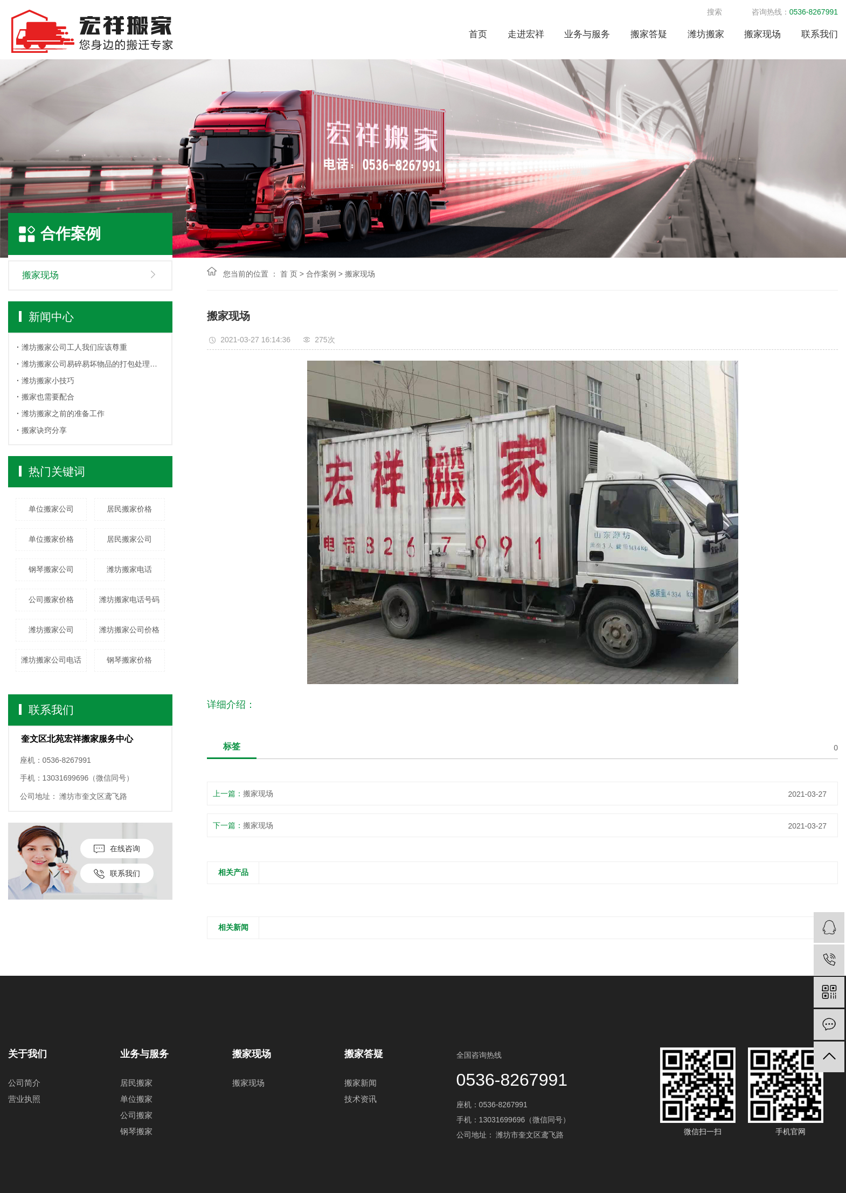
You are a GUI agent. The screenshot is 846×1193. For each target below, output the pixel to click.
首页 (478, 34)
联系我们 (819, 34)
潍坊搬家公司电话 (51, 660)
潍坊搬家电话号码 (129, 599)
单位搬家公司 (51, 509)
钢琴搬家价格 (129, 660)
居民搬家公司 (129, 539)
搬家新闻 (360, 1082)
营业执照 (24, 1099)
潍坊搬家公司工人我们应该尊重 (74, 347)
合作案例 (321, 274)
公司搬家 (136, 1115)
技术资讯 (360, 1099)
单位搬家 (136, 1099)
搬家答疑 (648, 34)
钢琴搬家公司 (51, 569)
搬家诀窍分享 (44, 430)
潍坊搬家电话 (129, 569)
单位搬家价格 (51, 539)
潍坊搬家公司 (51, 629)
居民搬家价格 (129, 509)
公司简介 (24, 1082)
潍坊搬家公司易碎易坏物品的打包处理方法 (93, 364)
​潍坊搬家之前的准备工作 (63, 413)
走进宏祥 (526, 34)
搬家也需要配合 (48, 396)
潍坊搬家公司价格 (129, 629)
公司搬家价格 (51, 599)
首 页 (288, 274)
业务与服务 (587, 34)
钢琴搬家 (136, 1131)
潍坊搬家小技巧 (48, 380)
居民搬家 (136, 1082)
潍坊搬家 (706, 34)
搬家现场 (762, 34)
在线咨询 (117, 848)
